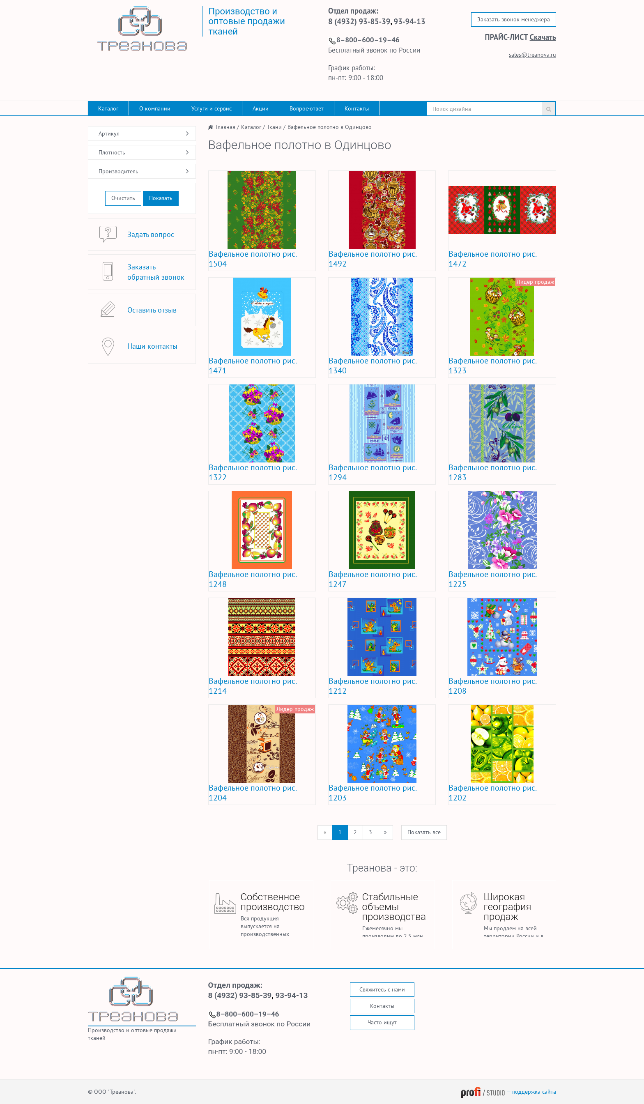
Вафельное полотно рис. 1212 (372, 686)
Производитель (118, 171)
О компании (154, 108)
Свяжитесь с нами (382, 989)
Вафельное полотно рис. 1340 (372, 365)
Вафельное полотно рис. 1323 (492, 365)
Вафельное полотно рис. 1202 (492, 792)
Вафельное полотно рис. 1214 (252, 686)
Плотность (112, 152)
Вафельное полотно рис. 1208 (492, 686)
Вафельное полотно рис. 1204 (252, 792)
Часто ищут (382, 1022)
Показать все (424, 832)
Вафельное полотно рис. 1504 (252, 258)
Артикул (109, 133)
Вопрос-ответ (307, 108)
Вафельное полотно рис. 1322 (252, 472)
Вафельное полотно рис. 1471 (252, 365)
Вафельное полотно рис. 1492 (372, 258)
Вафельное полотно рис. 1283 (492, 472)
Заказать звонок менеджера (513, 19)
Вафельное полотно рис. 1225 (492, 579)
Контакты (357, 108)
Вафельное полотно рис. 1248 (252, 579)
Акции (261, 108)
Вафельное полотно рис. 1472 (492, 258)
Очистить (123, 198)
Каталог (108, 108)
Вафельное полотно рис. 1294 (372, 472)
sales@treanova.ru (532, 54)
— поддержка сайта (508, 1091)
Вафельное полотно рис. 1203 (372, 792)
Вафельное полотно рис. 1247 (372, 579)
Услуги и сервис (211, 108)
